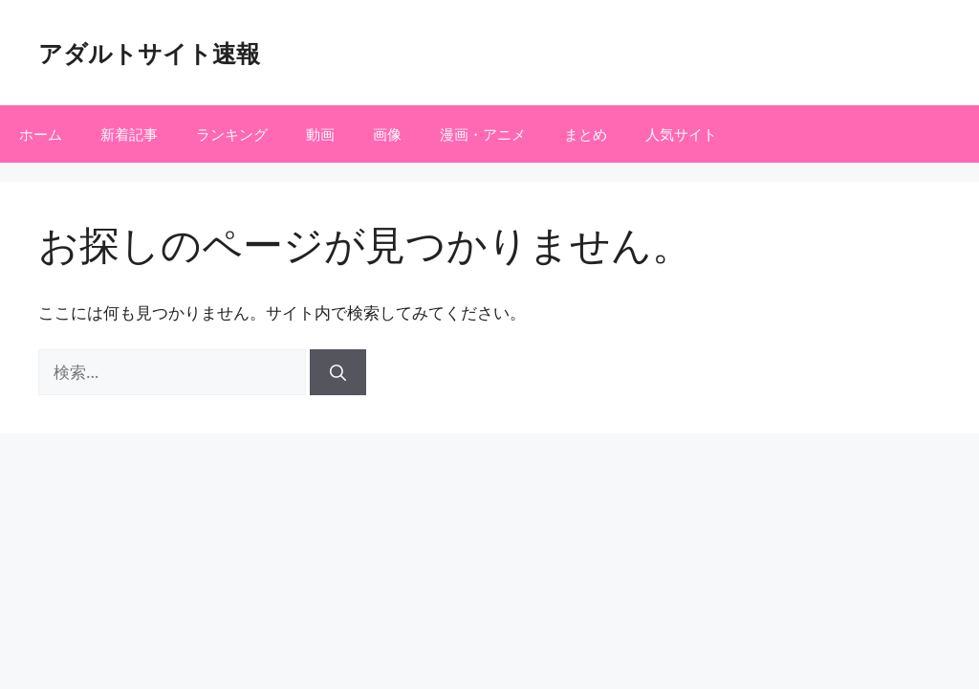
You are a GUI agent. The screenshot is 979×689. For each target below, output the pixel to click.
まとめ (585, 134)
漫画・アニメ (483, 134)
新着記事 (129, 134)
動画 (320, 134)
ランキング (232, 134)
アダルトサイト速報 (149, 52)
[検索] (338, 372)
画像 (387, 134)
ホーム (40, 134)
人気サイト (681, 134)
